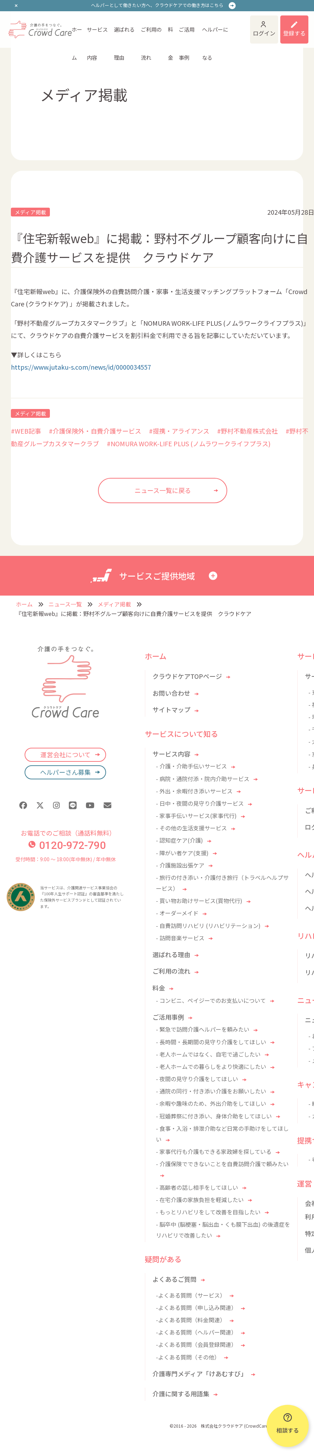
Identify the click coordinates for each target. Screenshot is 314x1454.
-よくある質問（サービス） (190, 1295)
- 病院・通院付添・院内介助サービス (202, 778)
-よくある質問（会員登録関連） (196, 1344)
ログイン (264, 33)
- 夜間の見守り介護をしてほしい (197, 1079)
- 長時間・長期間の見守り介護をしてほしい (211, 1042)
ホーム (77, 35)
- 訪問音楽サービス (180, 938)
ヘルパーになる (215, 35)
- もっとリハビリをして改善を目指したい (208, 1212)
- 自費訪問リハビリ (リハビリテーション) (208, 925)
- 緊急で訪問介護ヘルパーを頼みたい (202, 1029)
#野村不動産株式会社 (247, 430)
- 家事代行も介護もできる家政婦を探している (214, 1151)
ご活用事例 (187, 35)
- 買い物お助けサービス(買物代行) (199, 900)
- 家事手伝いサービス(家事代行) (196, 815)
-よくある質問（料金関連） (190, 1320)
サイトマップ (171, 709)
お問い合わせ (171, 692)
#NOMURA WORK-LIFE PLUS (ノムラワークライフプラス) (188, 443)
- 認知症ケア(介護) (179, 840)
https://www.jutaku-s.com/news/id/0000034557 (81, 366)
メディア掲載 (30, 212)
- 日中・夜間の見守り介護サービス (200, 803)
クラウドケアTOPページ (187, 676)
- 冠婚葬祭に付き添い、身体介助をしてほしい (214, 1116)
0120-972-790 (67, 845)
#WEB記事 (26, 430)
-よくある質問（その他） (188, 1357)
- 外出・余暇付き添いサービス (194, 791)
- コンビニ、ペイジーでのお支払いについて (211, 1000)
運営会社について (65, 754)
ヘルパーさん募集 (65, 772)
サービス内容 (97, 35)
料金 (170, 35)
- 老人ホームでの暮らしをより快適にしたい (211, 1066)
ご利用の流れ (151, 35)
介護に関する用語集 (180, 1393)
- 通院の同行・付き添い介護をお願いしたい (211, 1091)
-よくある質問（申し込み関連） (196, 1307)
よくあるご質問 (174, 1279)
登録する (294, 33)
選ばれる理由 (124, 35)
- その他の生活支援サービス (191, 828)
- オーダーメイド (177, 913)
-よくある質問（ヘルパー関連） (196, 1332)
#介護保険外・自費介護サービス (95, 430)
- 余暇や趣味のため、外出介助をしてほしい (211, 1103)
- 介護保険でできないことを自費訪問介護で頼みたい (222, 1164)
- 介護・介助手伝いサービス (191, 766)
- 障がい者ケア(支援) (182, 853)
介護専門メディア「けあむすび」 (199, 1373)
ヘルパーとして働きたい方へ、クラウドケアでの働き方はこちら (157, 5)
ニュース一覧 (65, 604)
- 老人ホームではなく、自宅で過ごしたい (208, 1054)
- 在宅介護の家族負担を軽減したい (200, 1199)
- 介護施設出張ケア (180, 865)
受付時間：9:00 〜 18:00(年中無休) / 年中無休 (65, 859)
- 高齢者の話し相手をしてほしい (197, 1187)
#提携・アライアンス (179, 430)
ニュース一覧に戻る (163, 490)
